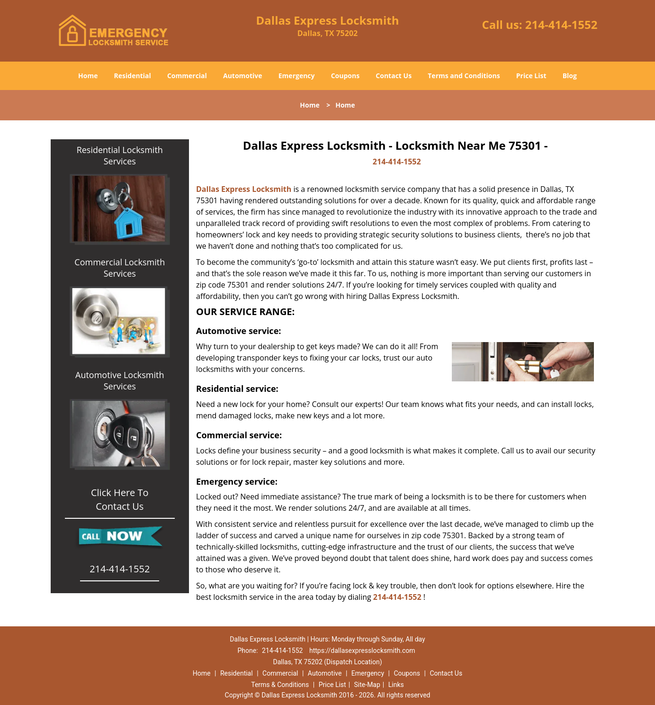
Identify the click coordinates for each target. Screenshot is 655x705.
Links (396, 684)
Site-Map (367, 684)
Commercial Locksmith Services (119, 267)
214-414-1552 (561, 24)
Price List (531, 75)
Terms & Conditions (280, 684)
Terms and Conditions (464, 75)
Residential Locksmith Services (120, 155)
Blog (570, 75)
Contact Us (394, 75)
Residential (132, 75)
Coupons (345, 75)
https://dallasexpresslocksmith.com (362, 650)
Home (88, 75)
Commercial (187, 75)
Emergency (296, 75)
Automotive (242, 75)
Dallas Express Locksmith (243, 189)
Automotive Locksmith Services (119, 380)
